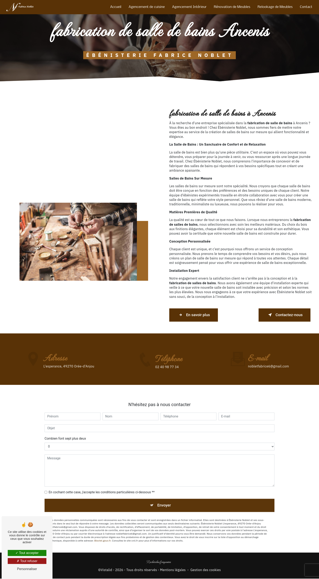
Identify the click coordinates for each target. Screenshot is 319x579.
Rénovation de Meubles (232, 7)
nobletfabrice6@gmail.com (268, 361)
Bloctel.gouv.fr (102, 535)
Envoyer (164, 499)
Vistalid (106, 570)
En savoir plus (194, 314)
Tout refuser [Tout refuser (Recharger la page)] (27, 561)
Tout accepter (26, 553)
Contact (306, 7)
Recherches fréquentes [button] (158, 562)
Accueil (115, 7)
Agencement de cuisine (146, 7)
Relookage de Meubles (274, 7)
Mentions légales (173, 570)
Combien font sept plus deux (65, 433)
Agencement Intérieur (189, 7)
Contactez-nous (283, 314)
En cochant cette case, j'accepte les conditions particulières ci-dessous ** (102, 486)
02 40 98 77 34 (167, 373)
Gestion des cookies (205, 570)
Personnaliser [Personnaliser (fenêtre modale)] (27, 569)
